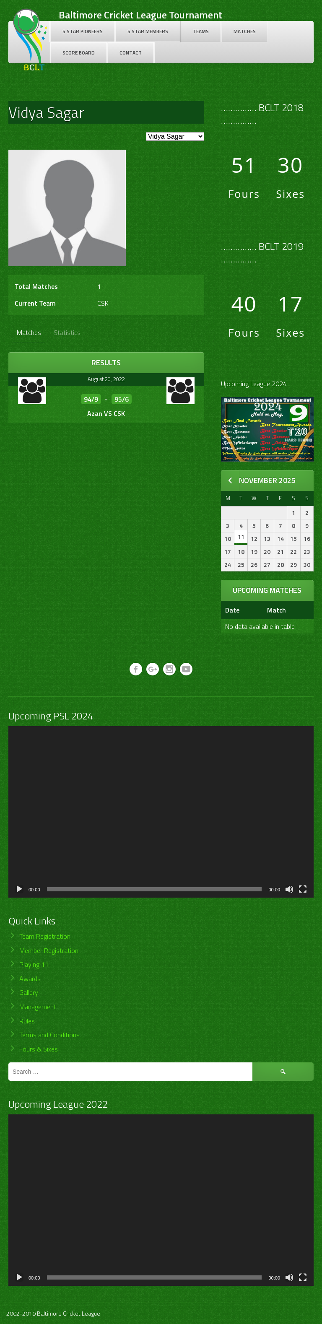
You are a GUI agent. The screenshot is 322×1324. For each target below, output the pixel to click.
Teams (201, 31)
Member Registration (48, 950)
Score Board (78, 53)
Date (232, 610)
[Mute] (289, 889)
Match (276, 610)
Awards (30, 979)
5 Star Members (147, 31)
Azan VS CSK (106, 413)
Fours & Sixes (38, 1049)
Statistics (67, 332)
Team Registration (44, 936)
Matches (245, 31)
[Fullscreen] (303, 889)
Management (37, 1007)
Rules (27, 1021)
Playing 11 (34, 964)
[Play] (19, 889)
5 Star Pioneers (82, 31)
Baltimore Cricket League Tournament (140, 14)
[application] (161, 812)
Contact (130, 53)
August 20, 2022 (106, 379)
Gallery (28, 992)
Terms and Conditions (49, 1035)
